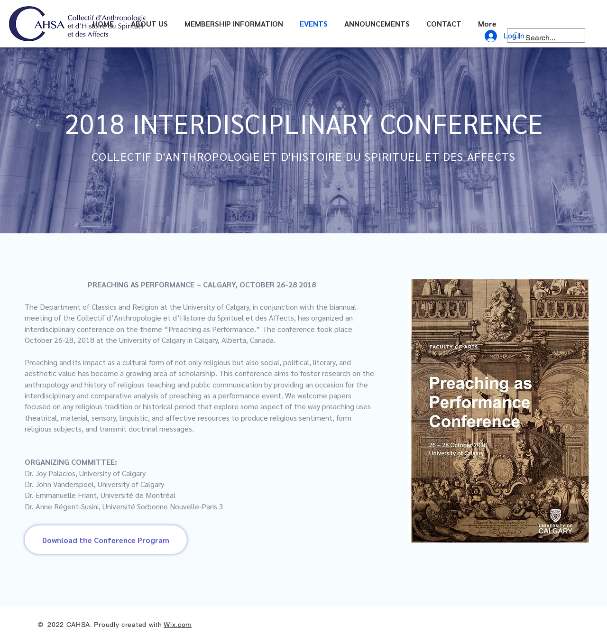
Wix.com (178, 624)
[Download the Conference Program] (106, 539)
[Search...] (545, 38)
